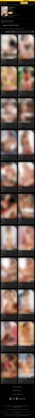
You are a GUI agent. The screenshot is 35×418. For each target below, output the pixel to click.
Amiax (2, 219)
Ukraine (10, 8)
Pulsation (3, 314)
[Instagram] (14, 398)
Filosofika (20, 155)
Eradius (3, 283)
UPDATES (12, 2)
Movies (7, 31)
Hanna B (24, 93)
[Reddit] (17, 398)
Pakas (2, 155)
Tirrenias (20, 91)
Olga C (7, 156)
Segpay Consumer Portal (25, 415)
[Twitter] (11, 398)
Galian (19, 219)
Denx (19, 123)
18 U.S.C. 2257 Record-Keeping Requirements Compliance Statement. (17, 409)
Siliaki (2, 91)
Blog (22, 398)
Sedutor (20, 251)
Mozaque (3, 251)
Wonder (3, 378)
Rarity (2, 187)
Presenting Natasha (22, 378)
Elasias (20, 187)
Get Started (24, 2)
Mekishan (3, 59)
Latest (3, 31)
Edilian (20, 59)
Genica (20, 314)
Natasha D (3, 61)
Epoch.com (29, 414)
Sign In (30, 2)
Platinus (20, 346)
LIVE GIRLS (17, 2)
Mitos (19, 283)
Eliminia (3, 123)
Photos (12, 31)
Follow (10, 12)
